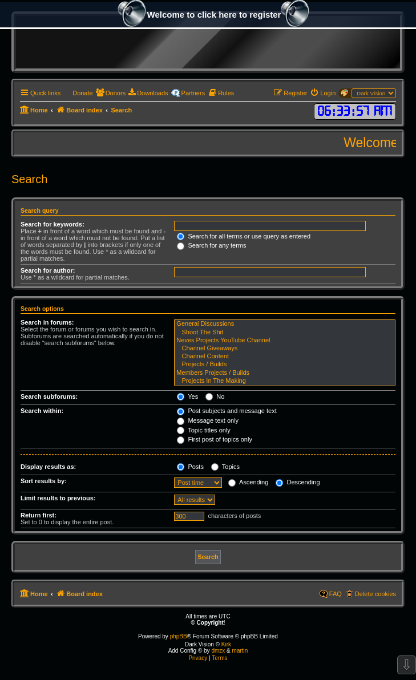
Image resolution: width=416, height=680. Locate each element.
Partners (193, 93)
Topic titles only (203, 430)
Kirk (226, 644)
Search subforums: (49, 396)
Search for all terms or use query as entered (243, 236)
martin (240, 650)
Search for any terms (211, 245)
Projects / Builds (284, 365)
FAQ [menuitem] (335, 593)
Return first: (38, 515)
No (214, 396)
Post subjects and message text (226, 410)
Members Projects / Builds (284, 373)
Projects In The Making (284, 381)
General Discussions (284, 324)
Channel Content (284, 357)
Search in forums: (47, 322)
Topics (225, 466)
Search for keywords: (52, 224)
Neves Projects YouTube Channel (284, 341)
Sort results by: (44, 480)
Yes (187, 396)
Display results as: (48, 466)
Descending (298, 482)
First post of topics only (214, 439)
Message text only (208, 420)
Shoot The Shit (284, 333)
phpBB (178, 636)
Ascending (248, 482)
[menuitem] (77, 93)
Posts (190, 466)
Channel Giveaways (284, 349)
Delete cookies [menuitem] (375, 593)
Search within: (42, 410)
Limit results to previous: (58, 498)
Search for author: (48, 270)
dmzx (218, 650)
